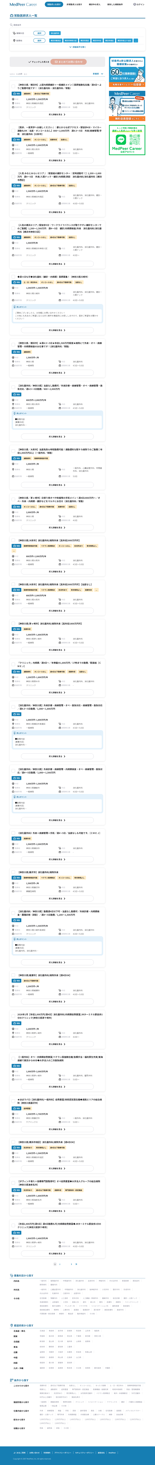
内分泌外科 (44, 1293)
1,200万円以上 (60, 1419)
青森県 (51, 1330)
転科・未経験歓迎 (121, 1393)
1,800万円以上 (105, 1419)
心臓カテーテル (99, 1414)
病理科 (61, 1313)
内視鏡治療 (85, 1414)
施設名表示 (76, 1397)
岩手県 (60, 1330)
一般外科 (43, 1289)
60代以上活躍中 (46, 1397)
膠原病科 (43, 1284)
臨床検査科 (81, 1313)
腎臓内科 (53, 1298)
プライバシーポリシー (62, 1452)
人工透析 (64, 1298)
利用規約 (47, 1452)
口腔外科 (66, 1293)
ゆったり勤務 (101, 1385)
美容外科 (120, 1310)
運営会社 (101, 1452)
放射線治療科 (45, 1310)
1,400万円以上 (75, 1419)
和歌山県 (88, 1352)
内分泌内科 (113, 1281)
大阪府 (60, 1352)
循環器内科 (54, 1281)
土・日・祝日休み (116, 1385)
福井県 (69, 1341)
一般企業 (53, 1406)
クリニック (79, 1402)
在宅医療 (43, 1298)
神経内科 (102, 1281)
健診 (123, 1402)
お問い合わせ (34, 1452)
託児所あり (58, 1393)
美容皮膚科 (108, 1310)
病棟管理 (50, 1410)
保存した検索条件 (115, 4)
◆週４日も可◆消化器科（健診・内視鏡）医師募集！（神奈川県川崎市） (53, 276)
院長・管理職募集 (133, 1389)
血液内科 (91, 1281)
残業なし (43, 1389)
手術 (67, 1410)
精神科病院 (67, 1402)
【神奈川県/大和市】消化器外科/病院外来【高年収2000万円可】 (49, 540)
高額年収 (43, 1385)
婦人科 (92, 1302)
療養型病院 (54, 1402)
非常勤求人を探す (74, 4)
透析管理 (83, 1410)
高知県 (69, 1362)
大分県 (78, 1368)
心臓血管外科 (55, 1289)
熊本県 (69, 1368)
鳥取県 (42, 1357)
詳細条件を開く (77, 46)
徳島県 (42, 1362)
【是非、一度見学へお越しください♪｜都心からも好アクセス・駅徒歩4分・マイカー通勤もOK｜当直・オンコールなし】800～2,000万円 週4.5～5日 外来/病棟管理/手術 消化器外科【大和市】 (59, 131)
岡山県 (60, 1357)
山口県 (78, 1357)
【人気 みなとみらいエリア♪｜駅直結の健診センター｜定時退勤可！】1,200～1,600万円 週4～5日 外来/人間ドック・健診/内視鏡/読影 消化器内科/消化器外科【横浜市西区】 (59, 177)
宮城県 (69, 1330)
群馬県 (60, 1336)
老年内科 (75, 1298)
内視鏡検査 (72, 1414)
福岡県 (42, 1368)
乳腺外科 (55, 1293)
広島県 (69, 1357)
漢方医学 (97, 1310)
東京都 (87, 1336)
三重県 (69, 1346)
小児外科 (105, 1289)
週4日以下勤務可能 (57, 1385)
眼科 (101, 1302)
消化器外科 (81, 1289)
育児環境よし (71, 1393)
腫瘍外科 (105, 1298)
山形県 (87, 1330)
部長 (58, 1428)
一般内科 (43, 1281)
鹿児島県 (97, 1368)
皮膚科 (109, 1302)
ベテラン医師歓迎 (103, 1393)
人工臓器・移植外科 (90, 1298)
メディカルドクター (132, 1410)
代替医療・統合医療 (47, 1313)
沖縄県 (107, 1368)
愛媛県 (60, 1362)
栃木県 (51, 1336)
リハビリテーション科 (99, 1306)
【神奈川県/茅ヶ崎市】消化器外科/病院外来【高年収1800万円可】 (50, 623)
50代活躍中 (136, 1393)
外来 (41, 1410)
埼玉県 (69, 1336)
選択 (39, 33)
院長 (41, 1428)
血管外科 (77, 1293)
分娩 (100, 1410)
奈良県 (78, 1352)
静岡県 (51, 1346)
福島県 (96, 1330)
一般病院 (43, 1402)
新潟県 (42, 1341)
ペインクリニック (131, 1302)
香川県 (51, 1362)
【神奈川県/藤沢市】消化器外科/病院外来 (37, 872)
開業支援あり (45, 1393)
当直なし (72, 1385)
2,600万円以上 (60, 1423)
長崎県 (60, 1368)
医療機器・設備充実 (100, 1389)
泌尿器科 (55, 1302)
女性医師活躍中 (86, 1393)
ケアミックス (112, 1402)
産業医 (76, 1310)
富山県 (51, 1341)
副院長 (49, 1428)
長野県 (87, 1341)
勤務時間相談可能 (134, 1385)
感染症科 (136, 1281)
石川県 (60, 1341)
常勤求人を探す (54, 4)
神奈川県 (97, 1336)
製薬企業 (43, 1406)
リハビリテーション (95, 1402)
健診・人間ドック (130, 1298)
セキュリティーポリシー (84, 1452)
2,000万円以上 (120, 1419)
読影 (74, 1410)
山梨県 (78, 1341)
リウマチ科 (83, 1306)
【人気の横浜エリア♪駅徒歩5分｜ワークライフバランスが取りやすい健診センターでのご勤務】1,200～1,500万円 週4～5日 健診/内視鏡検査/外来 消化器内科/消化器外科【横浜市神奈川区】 (59, 228)
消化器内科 (79, 1281)
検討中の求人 (95, 4)
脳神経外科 (94, 1289)
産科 (84, 1302)
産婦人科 (75, 1302)
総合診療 (116, 1298)
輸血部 (70, 1313)
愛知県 (60, 1346)
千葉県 (78, 1336)
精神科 (56, 1310)
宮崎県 (87, 1368)
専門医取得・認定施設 (80, 1389)
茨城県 (42, 1336)
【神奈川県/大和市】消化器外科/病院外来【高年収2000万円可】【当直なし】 (55, 584)
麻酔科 (118, 1302)
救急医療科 (44, 1306)
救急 (92, 1410)
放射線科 (126, 1306)
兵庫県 (69, 1352)
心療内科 (66, 1310)
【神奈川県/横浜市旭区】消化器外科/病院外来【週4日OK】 (46, 1142)
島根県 (51, 1357)
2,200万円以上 (135, 1419)
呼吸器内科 (67, 1281)
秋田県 (78, 1330)
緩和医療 (115, 1306)
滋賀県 (42, 1352)
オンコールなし (86, 1385)
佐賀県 (51, 1368)
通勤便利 (53, 1389)
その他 (92, 1313)
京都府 (51, 1352)
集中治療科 (56, 1306)
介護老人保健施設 (135, 1402)
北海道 (42, 1330)
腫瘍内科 (53, 1284)
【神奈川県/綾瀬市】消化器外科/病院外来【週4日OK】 (44, 975)
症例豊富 (64, 1389)
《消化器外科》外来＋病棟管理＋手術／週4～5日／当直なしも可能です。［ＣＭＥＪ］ (59, 832)
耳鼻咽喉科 (44, 1302)
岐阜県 (42, 1346)
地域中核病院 (117, 1389)
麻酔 (110, 1414)
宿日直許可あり (62, 1397)
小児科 (65, 1302)
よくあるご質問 (19, 1452)
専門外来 (60, 1414)
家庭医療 (125, 1281)
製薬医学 (86, 1310)
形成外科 (127, 1289)
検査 (59, 1410)
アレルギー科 (70, 1306)
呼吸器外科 (69, 1289)
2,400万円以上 (45, 1423)
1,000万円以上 (45, 1419)
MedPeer (112, 1452)
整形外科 (116, 1289)
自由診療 (119, 1414)
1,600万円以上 (90, 1419)
